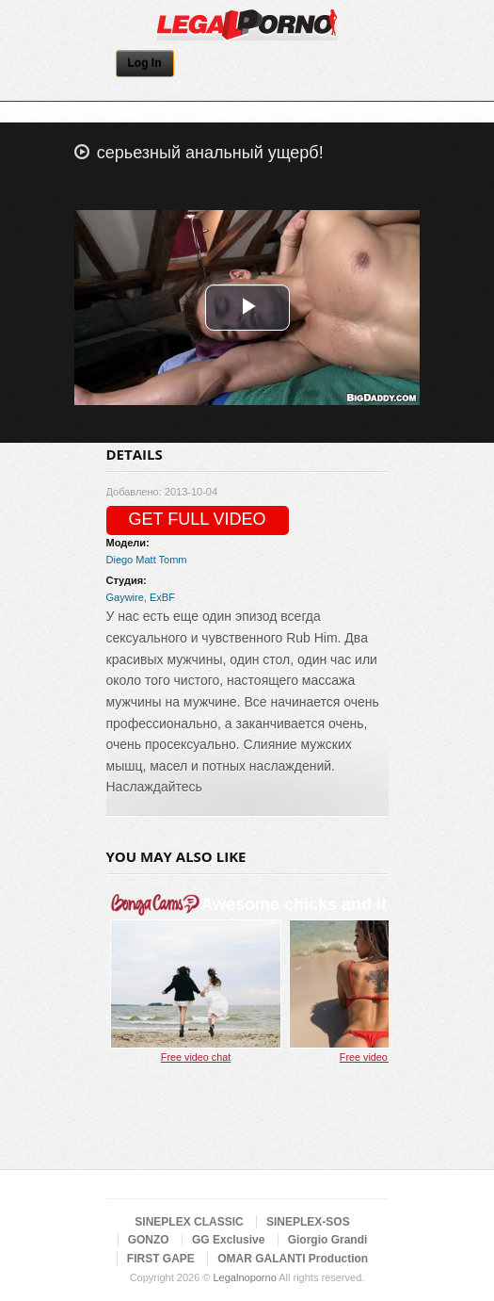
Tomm (173, 559)
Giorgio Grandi (328, 1239)
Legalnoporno (244, 1277)
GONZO (148, 1239)
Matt (145, 559)
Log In (145, 63)
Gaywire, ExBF (140, 597)
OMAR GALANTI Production (292, 1258)
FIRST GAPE (161, 1258)
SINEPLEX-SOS (308, 1221)
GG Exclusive (228, 1239)
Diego (120, 559)
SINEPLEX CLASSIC (189, 1221)
